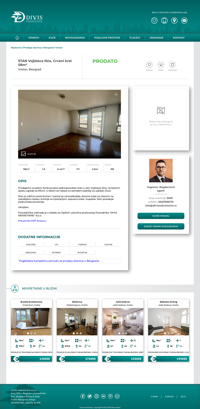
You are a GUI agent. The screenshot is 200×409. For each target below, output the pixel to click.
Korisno (169, 396)
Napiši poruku (160, 216)
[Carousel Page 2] (31, 333)
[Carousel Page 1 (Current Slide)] (28, 333)
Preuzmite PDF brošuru (32, 220)
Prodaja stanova (32, 47)
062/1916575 (166, 201)
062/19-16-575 (33, 402)
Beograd (49, 47)
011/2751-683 (17, 402)
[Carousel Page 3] (35, 333)
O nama (154, 396)
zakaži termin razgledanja (161, 226)
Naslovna (16, 47)
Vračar (59, 47)
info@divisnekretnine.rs (161, 205)
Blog (183, 396)
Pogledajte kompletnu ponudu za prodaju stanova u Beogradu (59, 260)
